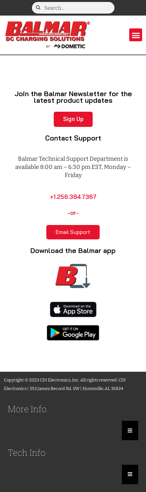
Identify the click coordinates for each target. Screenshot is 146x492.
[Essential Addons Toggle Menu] (130, 430)
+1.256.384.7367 (73, 196)
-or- (73, 212)
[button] (135, 34)
